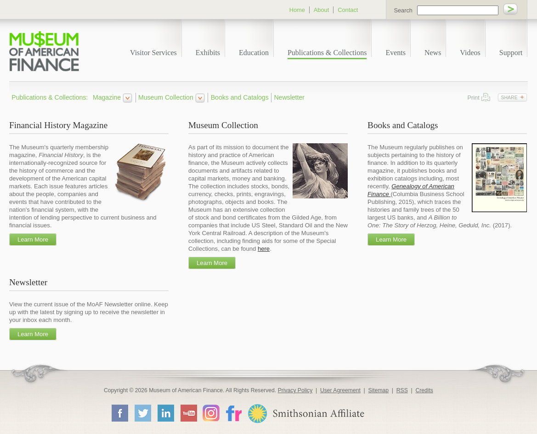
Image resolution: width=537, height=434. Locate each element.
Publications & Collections (327, 52)
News (432, 52)
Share (509, 97)
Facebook (119, 413)
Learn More (32, 239)
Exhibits (208, 52)
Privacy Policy (295, 390)
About (321, 9)
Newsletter (289, 97)
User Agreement (340, 390)
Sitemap (378, 390)
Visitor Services (153, 52)
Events (395, 52)
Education (254, 52)
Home (297, 9)
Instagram (211, 412)
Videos (470, 52)
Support (511, 52)
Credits (424, 390)
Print (486, 97)
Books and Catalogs (240, 97)
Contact (348, 9)
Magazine (107, 97)
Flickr (233, 412)
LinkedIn (165, 413)
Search (403, 10)
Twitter (142, 413)
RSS (402, 390)
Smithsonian (305, 413)
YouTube (188, 413)
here (264, 248)
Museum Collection (165, 97)
